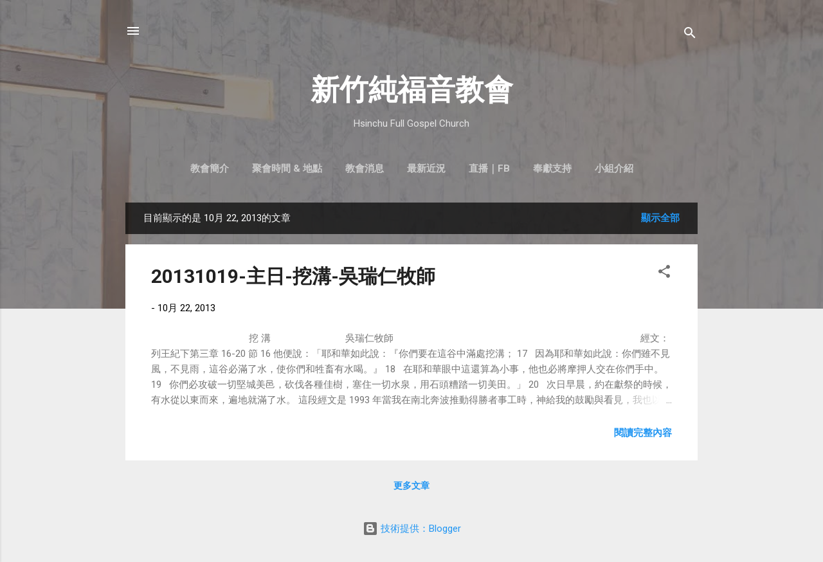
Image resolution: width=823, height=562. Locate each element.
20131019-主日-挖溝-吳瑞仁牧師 (293, 276)
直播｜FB (489, 168)
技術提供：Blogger (412, 528)
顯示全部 (660, 218)
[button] (664, 274)
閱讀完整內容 (643, 433)
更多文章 (411, 485)
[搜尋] (690, 35)
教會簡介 (209, 168)
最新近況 (426, 168)
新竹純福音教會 (412, 90)
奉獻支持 (552, 168)
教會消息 (364, 168)
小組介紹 (614, 168)
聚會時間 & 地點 (287, 168)
